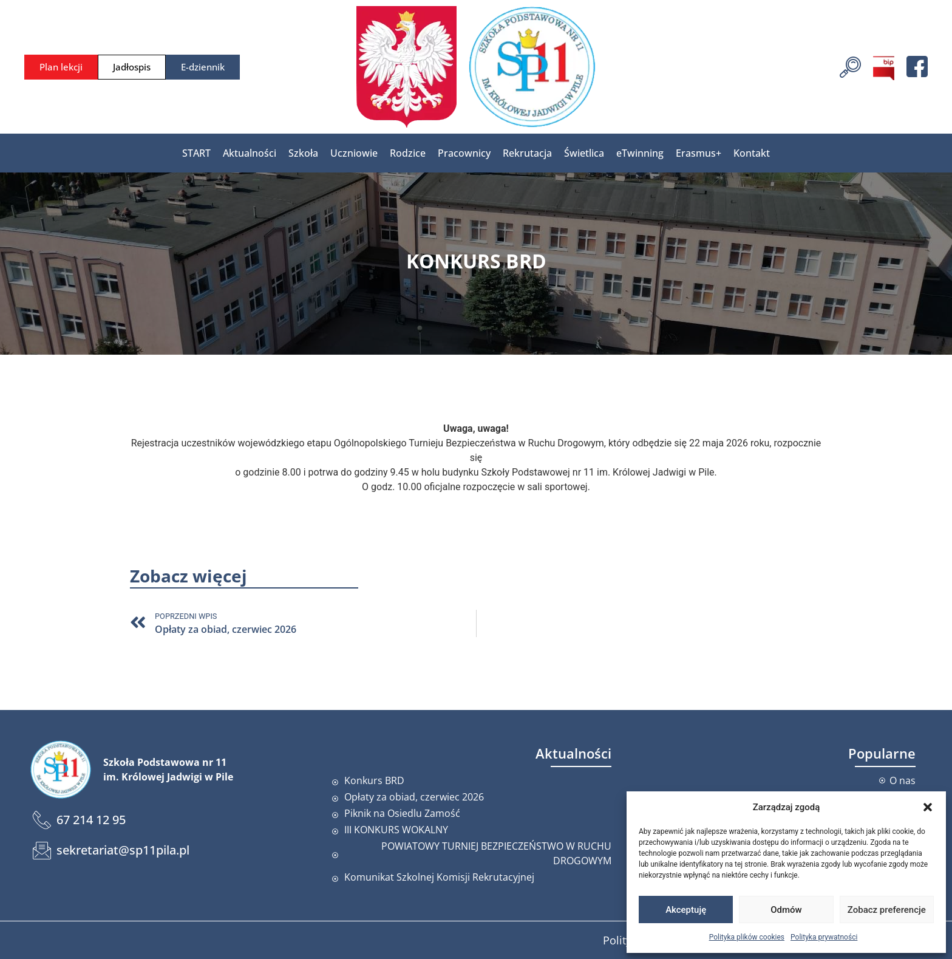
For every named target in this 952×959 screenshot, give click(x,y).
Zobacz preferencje (887, 909)
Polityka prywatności (823, 937)
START (196, 153)
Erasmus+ (698, 153)
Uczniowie (354, 153)
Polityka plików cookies (746, 937)
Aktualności (249, 153)
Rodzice (408, 153)
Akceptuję (685, 909)
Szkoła (303, 153)
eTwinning (640, 153)
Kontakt (751, 153)
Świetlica (584, 153)
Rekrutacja (527, 153)
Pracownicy (464, 153)
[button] (928, 807)
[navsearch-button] (850, 65)
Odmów (786, 909)
